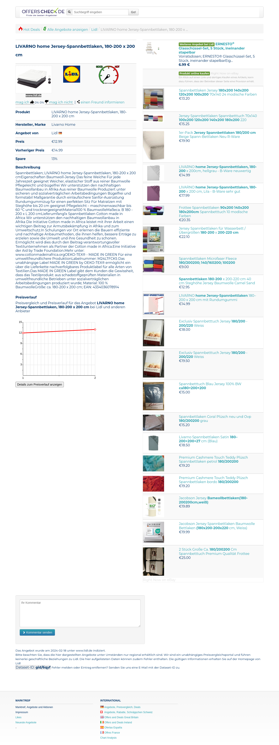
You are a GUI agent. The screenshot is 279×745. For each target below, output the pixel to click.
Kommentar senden (37, 632)
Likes (18, 717)
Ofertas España (111, 727)
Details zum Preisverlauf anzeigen (39, 384)
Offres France (110, 732)
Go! (133, 12)
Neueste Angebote (25, 722)
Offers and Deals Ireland (116, 722)
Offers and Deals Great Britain (119, 717)
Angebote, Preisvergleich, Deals (120, 707)
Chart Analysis (108, 737)
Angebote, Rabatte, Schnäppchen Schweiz (126, 712)
